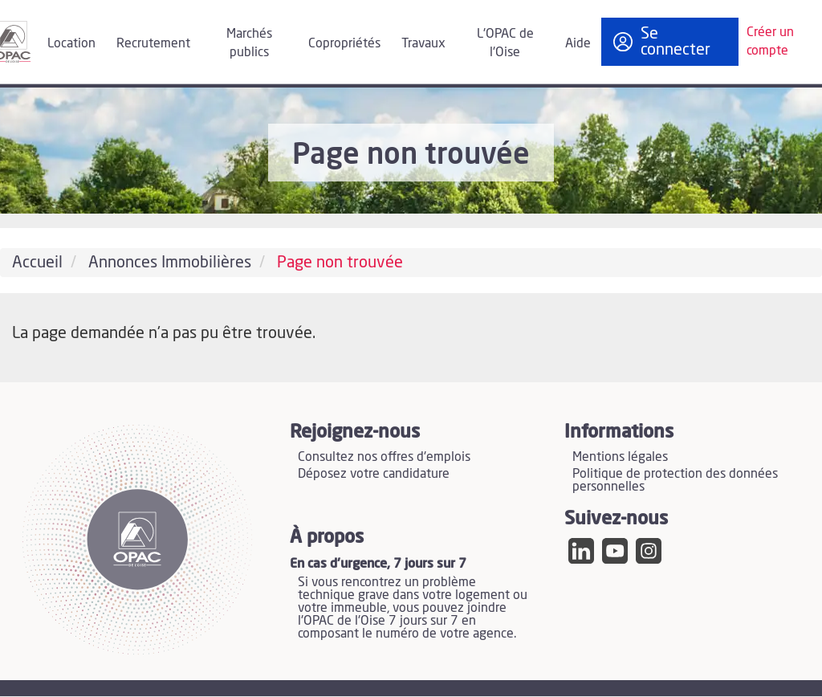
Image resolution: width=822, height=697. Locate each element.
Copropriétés (344, 43)
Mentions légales (620, 456)
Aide (578, 43)
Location (71, 43)
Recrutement (153, 43)
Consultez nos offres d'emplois (384, 456)
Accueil (37, 263)
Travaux (423, 43)
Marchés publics (249, 43)
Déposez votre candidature (374, 473)
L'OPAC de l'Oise (505, 43)
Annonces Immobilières (169, 263)
